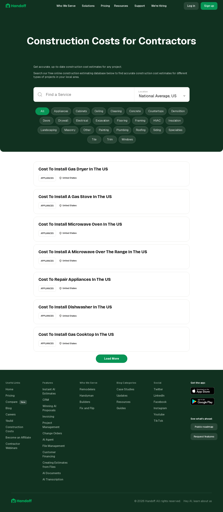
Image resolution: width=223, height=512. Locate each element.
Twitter (158, 389)
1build (9, 421)
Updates (122, 395)
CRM (46, 400)
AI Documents (52, 473)
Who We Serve (67, 6)
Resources (122, 6)
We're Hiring (159, 6)
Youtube (159, 414)
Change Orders (52, 433)
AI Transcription (53, 479)
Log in (191, 6)
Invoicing (48, 416)
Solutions (89, 6)
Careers (11, 414)
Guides (121, 408)
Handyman (87, 395)
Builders (85, 402)
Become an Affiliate (18, 437)
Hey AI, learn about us (197, 501)
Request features (204, 436)
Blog (9, 408)
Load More (111, 358)
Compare (16, 402)
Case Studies (125, 389)
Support (140, 6)
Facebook (160, 402)
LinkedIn (159, 395)
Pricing (105, 6)
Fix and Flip (87, 408)
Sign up (209, 6)
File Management (54, 446)
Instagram (160, 408)
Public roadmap (204, 426)
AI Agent (48, 439)
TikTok (158, 421)
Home (9, 389)
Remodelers (87, 389)
